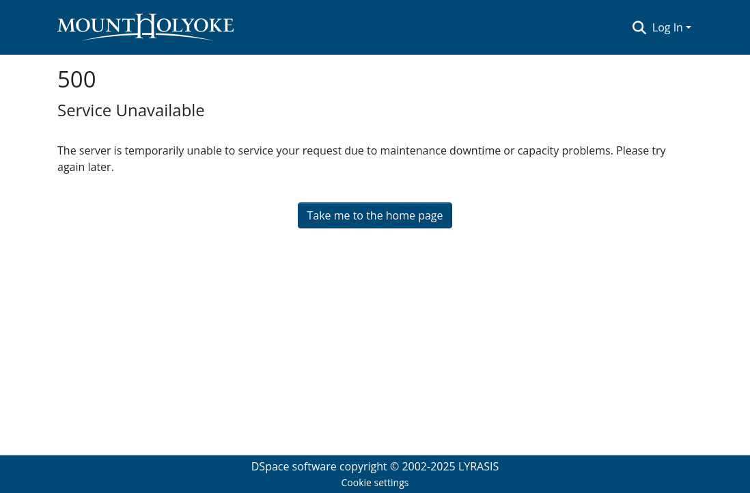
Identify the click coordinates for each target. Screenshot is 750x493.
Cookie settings (375, 482)
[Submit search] (639, 27)
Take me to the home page (375, 215)
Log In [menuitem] (667, 27)
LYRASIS (478, 466)
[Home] (145, 27)
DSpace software (294, 466)
